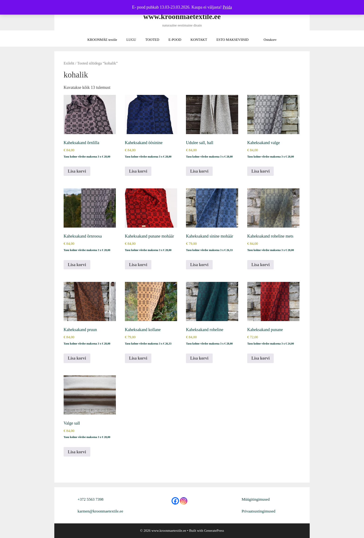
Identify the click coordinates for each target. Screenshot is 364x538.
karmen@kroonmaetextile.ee (100, 511)
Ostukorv (270, 40)
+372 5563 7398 (91, 499)
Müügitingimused (256, 499)
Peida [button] (227, 7)
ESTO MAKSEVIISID (232, 40)
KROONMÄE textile (102, 40)
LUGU (131, 40)
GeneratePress (214, 530)
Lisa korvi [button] (77, 171)
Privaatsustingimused (258, 511)
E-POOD (175, 40)
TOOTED (152, 40)
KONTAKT (199, 40)
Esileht (69, 63)
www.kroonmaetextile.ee (182, 16)
